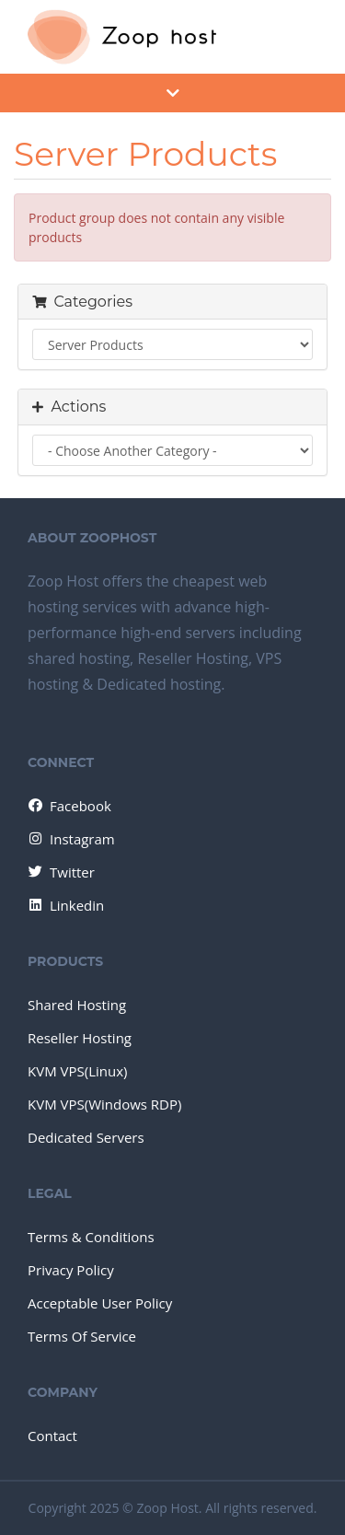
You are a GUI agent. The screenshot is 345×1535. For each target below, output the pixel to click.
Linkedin (65, 905)
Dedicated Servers (86, 1137)
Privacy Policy (71, 1270)
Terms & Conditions (91, 1236)
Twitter (60, 872)
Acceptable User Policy (100, 1303)
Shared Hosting (77, 1004)
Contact (52, 1435)
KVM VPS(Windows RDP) (104, 1104)
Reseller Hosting (80, 1038)
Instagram (70, 839)
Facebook (68, 806)
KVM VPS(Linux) (77, 1071)
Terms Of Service (82, 1336)
